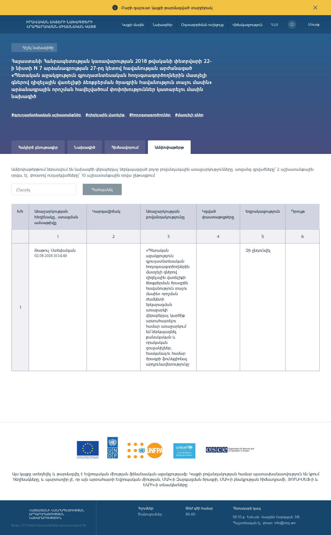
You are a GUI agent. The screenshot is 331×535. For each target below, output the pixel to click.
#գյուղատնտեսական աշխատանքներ (46, 114)
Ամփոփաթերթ (169, 147)
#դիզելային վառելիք (105, 114)
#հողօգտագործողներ (149, 114)
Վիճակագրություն (247, 24)
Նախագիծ (84, 147)
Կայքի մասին (133, 24)
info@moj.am (285, 522)
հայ (274, 24)
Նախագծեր (162, 24)
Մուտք (314, 24)
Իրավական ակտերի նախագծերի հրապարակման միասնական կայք (61, 24)
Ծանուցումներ (150, 514)
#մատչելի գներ (189, 114)
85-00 (190, 514)
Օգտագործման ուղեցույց (202, 24)
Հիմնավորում (124, 147)
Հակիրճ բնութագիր (38, 147)
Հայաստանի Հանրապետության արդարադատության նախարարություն (56, 514)
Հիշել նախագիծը (38, 47)
